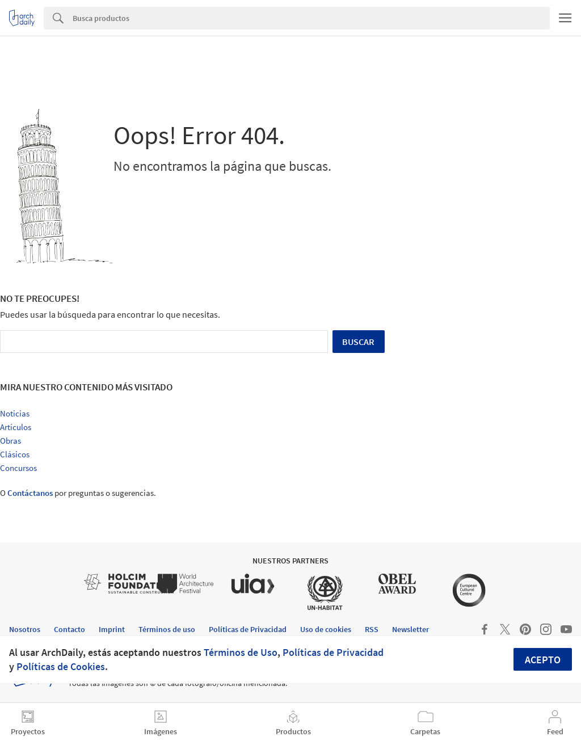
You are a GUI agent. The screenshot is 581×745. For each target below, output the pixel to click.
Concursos (18, 467)
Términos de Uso (240, 652)
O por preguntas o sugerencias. (78, 493)
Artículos (15, 427)
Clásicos (15, 454)
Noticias (15, 413)
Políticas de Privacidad (333, 652)
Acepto (543, 659)
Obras (10, 440)
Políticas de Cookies (60, 666)
